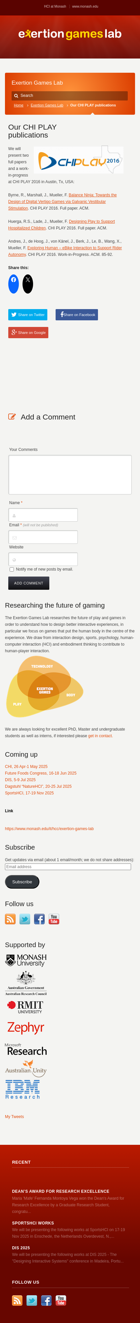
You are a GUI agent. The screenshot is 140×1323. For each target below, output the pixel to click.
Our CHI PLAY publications (32, 131)
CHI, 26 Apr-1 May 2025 (26, 766)
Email (33, 525)
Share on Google (32, 333)
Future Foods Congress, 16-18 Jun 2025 (40, 773)
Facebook (39, 919)
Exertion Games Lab (47, 105)
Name (16, 503)
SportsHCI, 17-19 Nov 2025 (29, 793)
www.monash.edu (85, 6)
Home (18, 105)
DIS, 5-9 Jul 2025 (20, 780)
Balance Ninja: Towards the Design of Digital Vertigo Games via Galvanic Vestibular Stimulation (62, 202)
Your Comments (23, 449)
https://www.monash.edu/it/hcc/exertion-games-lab (49, 828)
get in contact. (100, 736)
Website (16, 547)
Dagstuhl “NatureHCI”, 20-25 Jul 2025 (38, 786)
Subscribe (22, 881)
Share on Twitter (31, 315)
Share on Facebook (79, 315)
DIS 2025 (21, 1248)
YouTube (54, 919)
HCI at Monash (55, 6)
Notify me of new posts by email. (44, 569)
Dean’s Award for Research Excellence (60, 1191)
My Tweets (14, 1116)
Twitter (25, 919)
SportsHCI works (33, 1223)
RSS (10, 919)
